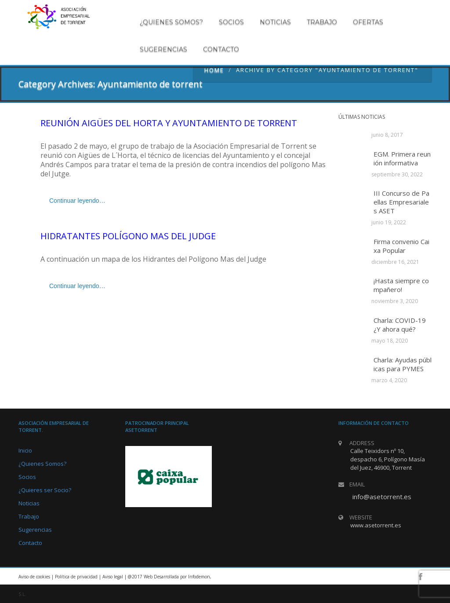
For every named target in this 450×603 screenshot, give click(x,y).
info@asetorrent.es (381, 496)
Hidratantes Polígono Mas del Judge (128, 236)
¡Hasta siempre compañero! (401, 285)
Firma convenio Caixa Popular (401, 246)
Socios (231, 22)
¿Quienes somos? (171, 22)
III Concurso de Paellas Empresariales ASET (401, 202)
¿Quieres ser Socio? (44, 490)
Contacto (221, 49)
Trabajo (322, 22)
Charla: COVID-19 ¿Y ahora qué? (400, 324)
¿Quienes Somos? (42, 464)
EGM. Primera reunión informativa (402, 158)
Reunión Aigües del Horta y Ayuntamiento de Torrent (168, 123)
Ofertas (368, 22)
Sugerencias (163, 49)
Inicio (25, 450)
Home (214, 70)
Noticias (275, 22)
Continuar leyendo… (77, 200)
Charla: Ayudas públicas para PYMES (403, 364)
